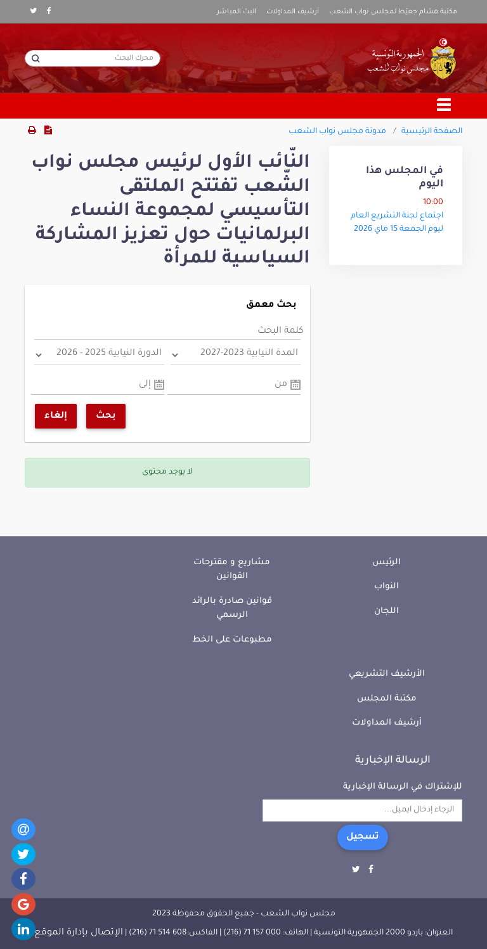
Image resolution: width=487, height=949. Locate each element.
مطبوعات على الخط (232, 640)
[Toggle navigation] (444, 105)
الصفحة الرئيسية (431, 131)
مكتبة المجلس (387, 699)
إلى (145, 385)
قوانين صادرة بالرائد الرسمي (232, 609)
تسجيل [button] (362, 837)
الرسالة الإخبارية (393, 760)
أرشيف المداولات (292, 12)
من (281, 385)
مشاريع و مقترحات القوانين (231, 570)
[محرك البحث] (92, 58)
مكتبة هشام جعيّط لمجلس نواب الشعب (393, 12)
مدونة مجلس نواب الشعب (337, 131)
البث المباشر (236, 12)
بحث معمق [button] (271, 305)
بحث (106, 416)
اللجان (386, 611)
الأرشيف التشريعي (387, 674)
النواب (386, 586)
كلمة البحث (280, 331)
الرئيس (386, 562)
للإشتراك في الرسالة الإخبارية (402, 787)
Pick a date (295, 385)
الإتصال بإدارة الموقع (78, 933)
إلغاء (55, 416)
